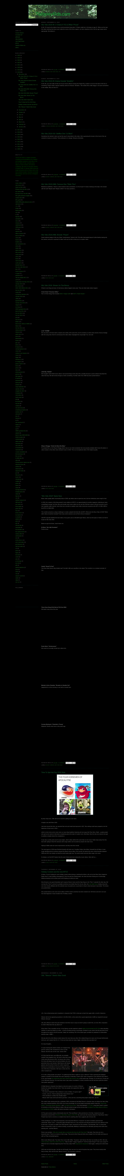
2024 (18, 57)
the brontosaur (19, 454)
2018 (47, 862)
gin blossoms (19, 544)
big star (17, 496)
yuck (17, 279)
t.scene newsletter (20, 452)
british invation (19, 437)
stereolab (18, 527)
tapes (17, 552)
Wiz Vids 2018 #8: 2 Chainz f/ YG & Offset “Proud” (60, 25)
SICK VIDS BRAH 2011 (22, 288)
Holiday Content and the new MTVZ (54, 872)
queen (17, 485)
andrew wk (18, 412)
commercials (19, 439)
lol (16, 420)
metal (17, 292)
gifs (16, 565)
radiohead (18, 225)
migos (48, 71)
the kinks (18, 554)
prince (17, 367)
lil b (16, 229)
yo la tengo (18, 561)
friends (17, 418)
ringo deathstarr (20, 386)
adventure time (19, 464)
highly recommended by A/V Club (91, 1028)
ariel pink (18, 414)
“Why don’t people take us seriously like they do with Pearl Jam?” (70, 1132)
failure (17, 326)
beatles (17, 241)
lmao (17, 365)
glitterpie (18, 37)
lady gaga (18, 376)
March (20, 122)
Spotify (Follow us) (20, 45)
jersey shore (19, 512)
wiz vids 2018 (54, 71)
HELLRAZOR (19, 39)
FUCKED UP (19, 34)
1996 (17, 298)
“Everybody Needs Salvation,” (53, 1105)
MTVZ (17, 43)
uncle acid (18, 254)
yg (59, 71)
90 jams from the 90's (21, 189)
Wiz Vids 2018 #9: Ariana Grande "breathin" (57, 81)
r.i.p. (17, 206)
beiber (17, 321)
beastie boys (19, 265)
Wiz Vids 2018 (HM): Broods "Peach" (55, 235)
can (16, 498)
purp (17, 569)
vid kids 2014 (19, 283)
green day (18, 508)
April (20, 119)
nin (16, 548)
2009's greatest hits (21, 430)
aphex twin (18, 250)
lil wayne (18, 346)
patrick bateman (20, 567)
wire (17, 559)
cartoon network (20, 500)
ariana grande (50, 126)
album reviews (19, 233)
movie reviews (19, 271)
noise (17, 351)
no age (17, 273)
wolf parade (19, 535)
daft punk (18, 502)
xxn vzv (18, 582)
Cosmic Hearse (20, 32)
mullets (17, 481)
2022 (18, 62)
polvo (17, 550)
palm (17, 521)
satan (17, 578)
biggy (17, 357)
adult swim (18, 334)
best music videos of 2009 (22, 323)
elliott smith (19, 441)
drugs (17, 208)
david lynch (19, 468)
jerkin (17, 344)
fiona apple (18, 506)
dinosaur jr (18, 359)
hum (17, 510)
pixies (17, 483)
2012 (18, 141)
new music (18, 185)
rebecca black (19, 330)
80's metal (18, 286)
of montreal (19, 447)
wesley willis (19, 533)
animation (18, 218)
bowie (17, 340)
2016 (18, 132)
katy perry (18, 475)
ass (16, 538)
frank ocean (19, 397)
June (20, 114)
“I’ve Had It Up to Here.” (70, 1105)
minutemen (18, 479)
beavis (17, 239)
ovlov (17, 237)
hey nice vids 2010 (20, 267)
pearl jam (18, 382)
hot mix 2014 (19, 315)
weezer (51, 1156)
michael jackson (20, 349)
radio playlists (54, 966)
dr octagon (18, 361)
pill (16, 317)
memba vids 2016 (20, 302)
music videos (50, 176)
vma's (17, 355)
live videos (18, 191)
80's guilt (18, 200)
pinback (18, 384)
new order (18, 445)
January (21, 126)
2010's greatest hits (21, 309)
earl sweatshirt (19, 244)
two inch (18, 319)
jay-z (17, 269)
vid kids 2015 (19, 296)
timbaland (18, 393)
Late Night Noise (93, 884)
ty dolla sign (19, 458)
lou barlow (18, 515)
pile (16, 523)
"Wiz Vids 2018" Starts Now (51, 496)
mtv (16, 212)
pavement (18, 380)
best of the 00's (20, 311)
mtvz (47, 966)
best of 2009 (19, 235)
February (21, 124)
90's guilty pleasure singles (23, 195)
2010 (18, 146)
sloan (17, 487)
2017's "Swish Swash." (79, 293)
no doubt (18, 517)
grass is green (19, 363)
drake (17, 248)
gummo (18, 374)
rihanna (18, 332)
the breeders (19, 529)
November (22, 110)
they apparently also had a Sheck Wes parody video (65, 1078)
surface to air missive (21, 353)
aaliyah (17, 433)
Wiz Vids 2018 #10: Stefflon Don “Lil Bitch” (57, 134)
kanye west (19, 210)
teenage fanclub (20, 489)
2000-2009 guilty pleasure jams (24, 202)
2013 (18, 139)
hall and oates (19, 546)
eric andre (18, 504)
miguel (17, 304)
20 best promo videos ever (23, 462)
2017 (18, 129)
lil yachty (18, 378)
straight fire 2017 (20, 391)
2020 (18, 67)
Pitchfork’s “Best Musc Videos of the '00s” (67, 1114)
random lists (19, 197)
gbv (16, 342)
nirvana (17, 223)
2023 (18, 60)
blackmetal (18, 338)
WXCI (17, 47)
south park (18, 263)
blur (16, 416)
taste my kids (53, 862)
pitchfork (18, 275)
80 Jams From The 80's (22, 193)
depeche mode (19, 470)
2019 (18, 69)
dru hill (17, 563)
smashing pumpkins (21, 409)
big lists (18, 216)
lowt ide (18, 403)
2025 (18, 55)
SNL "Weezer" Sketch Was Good (53, 975)
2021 (18, 64)
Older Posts (105, 1163)
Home (75, 1163)
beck (17, 336)
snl (47, 1156)
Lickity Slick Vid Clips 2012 (23, 281)
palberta (18, 519)
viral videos (19, 395)
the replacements (20, 531)
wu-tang (18, 307)
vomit (17, 556)
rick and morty (19, 407)
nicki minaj (18, 260)
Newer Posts (44, 1163)
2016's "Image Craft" (64, 293)
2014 (18, 137)
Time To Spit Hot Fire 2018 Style (53, 772)
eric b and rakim (20, 542)
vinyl (17, 426)
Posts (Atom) (52, 1167)
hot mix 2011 (19, 290)
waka (17, 493)
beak (17, 258)
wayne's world (19, 575)
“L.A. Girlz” (90, 1105)
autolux (17, 466)
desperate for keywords (81, 1143)
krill (16, 399)
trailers (17, 424)
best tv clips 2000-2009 (22, 435)
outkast (17, 405)
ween (17, 256)
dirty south (18, 252)
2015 (18, 134)
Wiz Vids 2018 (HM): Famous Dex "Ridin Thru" (58, 184)
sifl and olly (18, 525)
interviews (18, 443)
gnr (16, 472)
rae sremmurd (19, 422)
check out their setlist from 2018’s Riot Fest (52, 1141)
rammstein (18, 449)
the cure (18, 456)
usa (16, 573)
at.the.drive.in (19, 540)
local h (17, 477)
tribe (17, 370)
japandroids (19, 300)
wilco (17, 460)
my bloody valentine (21, 294)
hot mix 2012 (19, 328)
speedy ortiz (19, 389)
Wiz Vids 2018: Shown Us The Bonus (55, 285)
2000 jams (18, 227)
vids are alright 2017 (21, 277)
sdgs (17, 580)
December (22, 74)
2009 (18, 149)
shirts (17, 571)
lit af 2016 (18, 401)
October (21, 112)
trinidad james (19, 491)
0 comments (61, 69)
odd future (18, 204)
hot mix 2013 (19, 313)
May (20, 117)
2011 (18, 144)
